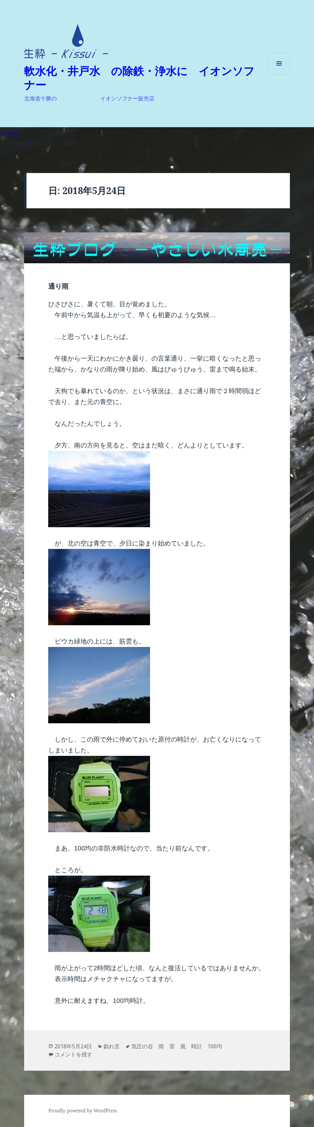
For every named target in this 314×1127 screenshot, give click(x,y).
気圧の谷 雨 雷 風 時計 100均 (176, 1046)
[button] (66, 41)
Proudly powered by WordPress (82, 1110)
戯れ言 (112, 1046)
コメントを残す (73, 1054)
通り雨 (58, 286)
